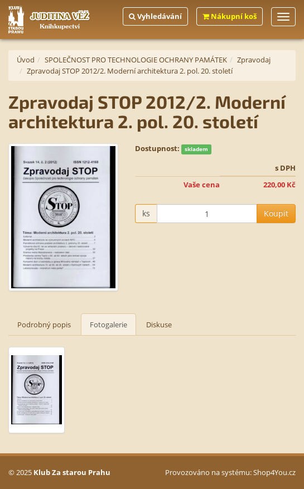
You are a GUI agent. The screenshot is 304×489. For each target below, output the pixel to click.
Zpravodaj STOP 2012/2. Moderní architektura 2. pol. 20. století (130, 71)
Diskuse (159, 324)
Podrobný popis (44, 324)
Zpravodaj (254, 60)
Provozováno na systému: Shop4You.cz (230, 472)
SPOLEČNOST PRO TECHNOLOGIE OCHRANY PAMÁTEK (136, 60)
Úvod (26, 60)
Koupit (276, 213)
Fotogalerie (108, 324)
